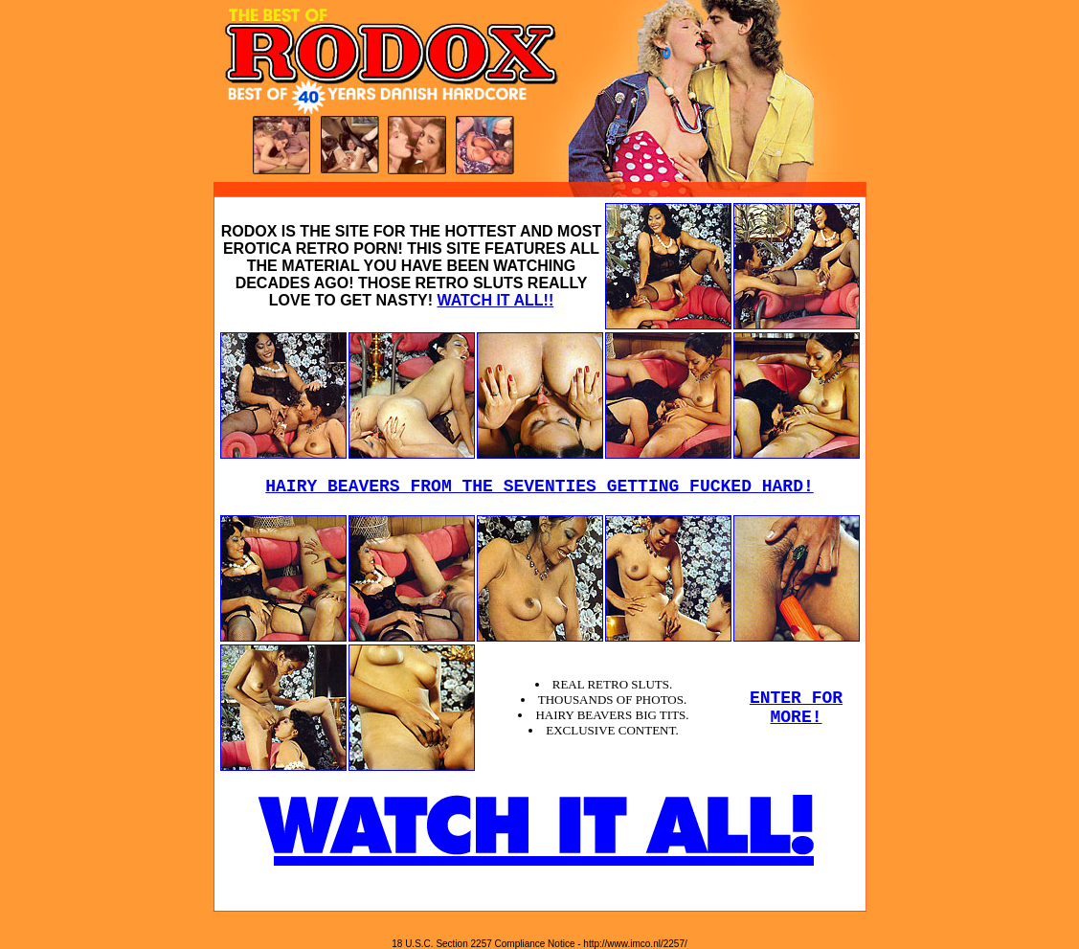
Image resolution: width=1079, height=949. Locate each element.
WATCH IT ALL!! (495, 300)
